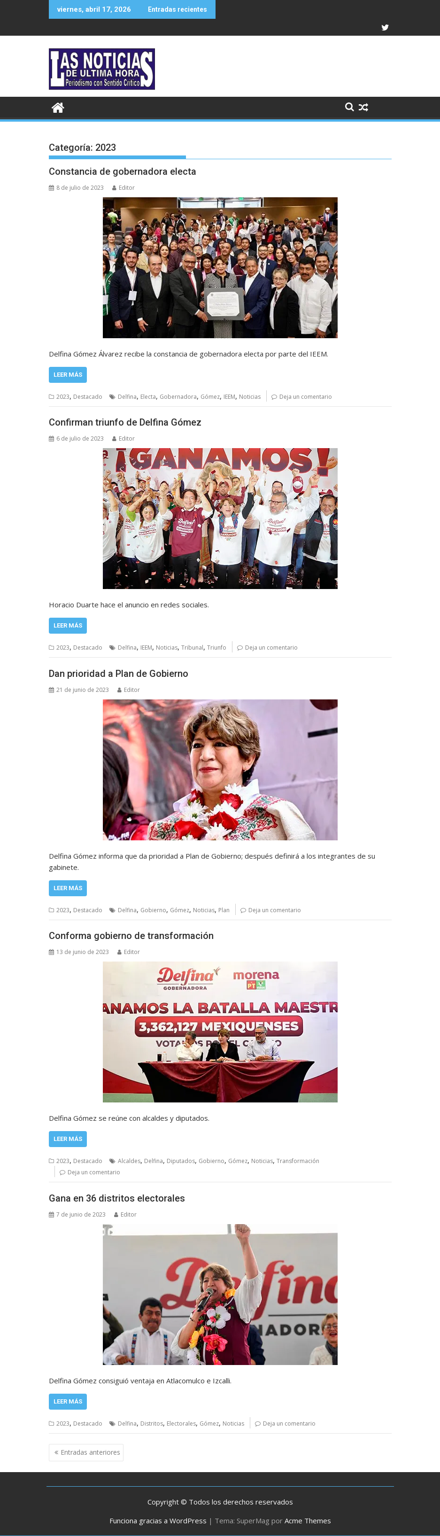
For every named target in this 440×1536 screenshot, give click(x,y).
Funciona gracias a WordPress (158, 1520)
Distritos (151, 1423)
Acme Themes (308, 1520)
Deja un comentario (305, 397)
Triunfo (216, 648)
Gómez (210, 397)
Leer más (68, 374)
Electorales (181, 1423)
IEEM (229, 397)
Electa (148, 397)
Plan (224, 910)
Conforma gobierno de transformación (131, 935)
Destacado (87, 397)
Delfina (127, 397)
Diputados (181, 1161)
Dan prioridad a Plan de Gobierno (118, 673)
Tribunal (192, 648)
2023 (62, 397)
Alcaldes (129, 1161)
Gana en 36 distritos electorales (117, 1198)
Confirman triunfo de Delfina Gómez (125, 422)
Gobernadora (178, 397)
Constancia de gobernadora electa (122, 171)
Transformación (298, 1161)
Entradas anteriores (90, 1452)
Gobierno (153, 910)
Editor (123, 188)
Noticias (250, 397)
